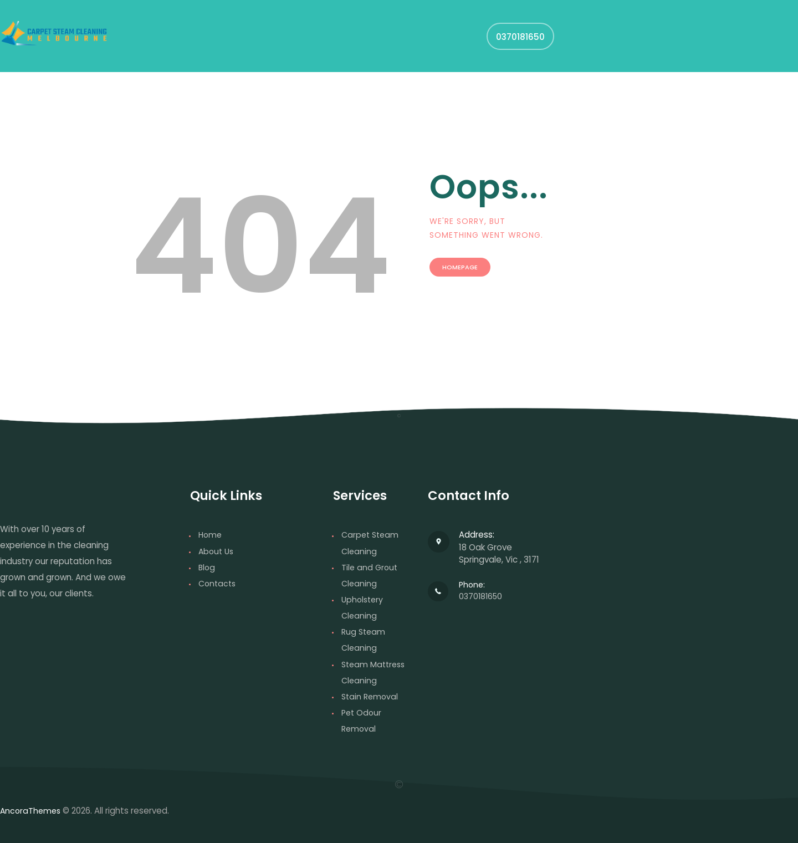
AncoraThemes (31, 810)
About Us (217, 551)
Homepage (473, 274)
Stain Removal (371, 696)
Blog (207, 567)
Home (210, 534)
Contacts (218, 583)
